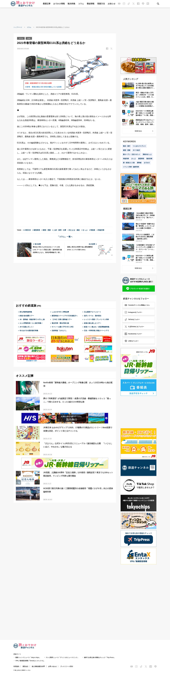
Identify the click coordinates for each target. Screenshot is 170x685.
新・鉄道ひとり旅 (129, 163)
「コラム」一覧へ (64, 237)
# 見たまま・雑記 (74, 230)
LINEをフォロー (132, 341)
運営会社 (25, 666)
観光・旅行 (126, 146)
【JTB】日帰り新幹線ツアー (62, 319)
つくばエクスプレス (139, 146)
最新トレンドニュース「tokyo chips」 (28, 657)
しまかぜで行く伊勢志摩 (60, 312)
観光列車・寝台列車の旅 (60, 323)
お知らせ (111, 4)
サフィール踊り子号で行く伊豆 (62, 327)
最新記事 (46, 4)
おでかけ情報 (59, 4)
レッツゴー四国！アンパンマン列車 (96, 319)
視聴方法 (101, 4)
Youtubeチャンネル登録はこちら (137, 305)
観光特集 (71, 4)
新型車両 (141, 158)
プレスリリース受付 (66, 666)
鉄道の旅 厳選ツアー (27, 315)
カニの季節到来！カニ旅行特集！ (31, 323)
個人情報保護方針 (37, 666)
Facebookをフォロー (133, 334)
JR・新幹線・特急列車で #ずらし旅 (32, 319)
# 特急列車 (100, 230)
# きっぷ (85, 230)
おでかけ (147, 163)
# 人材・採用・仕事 (59, 230)
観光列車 (149, 158)
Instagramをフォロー (133, 312)
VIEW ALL (138, 131)
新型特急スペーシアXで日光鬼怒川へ (65, 315)
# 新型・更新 (46, 230)
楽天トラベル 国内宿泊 (92, 315)
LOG (29, 38)
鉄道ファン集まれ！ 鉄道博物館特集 (96, 327)
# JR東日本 (27, 230)
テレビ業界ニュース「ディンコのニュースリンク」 (62, 657)
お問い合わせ (52, 666)
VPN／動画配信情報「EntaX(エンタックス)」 (30, 661)
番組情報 (90, 4)
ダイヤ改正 (136, 150)
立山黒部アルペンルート (92, 312)
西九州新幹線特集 (26, 312)
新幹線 (139, 163)
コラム (81, 4)
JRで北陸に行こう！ (27, 327)
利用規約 (16, 666)
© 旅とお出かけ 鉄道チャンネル (22, 670)
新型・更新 (126, 150)
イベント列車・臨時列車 (131, 167)
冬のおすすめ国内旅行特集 (29, 330)
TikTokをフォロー (132, 319)
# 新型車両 (36, 230)
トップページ (17, 27)
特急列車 (126, 158)
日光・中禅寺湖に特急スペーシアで (96, 330)
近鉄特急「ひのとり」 (59, 330)
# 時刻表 (92, 230)
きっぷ (133, 158)
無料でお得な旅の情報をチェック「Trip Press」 (99, 657)
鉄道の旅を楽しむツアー (92, 323)
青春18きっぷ (147, 154)
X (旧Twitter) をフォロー (134, 326)
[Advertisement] (85, 16)
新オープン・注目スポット (131, 154)
